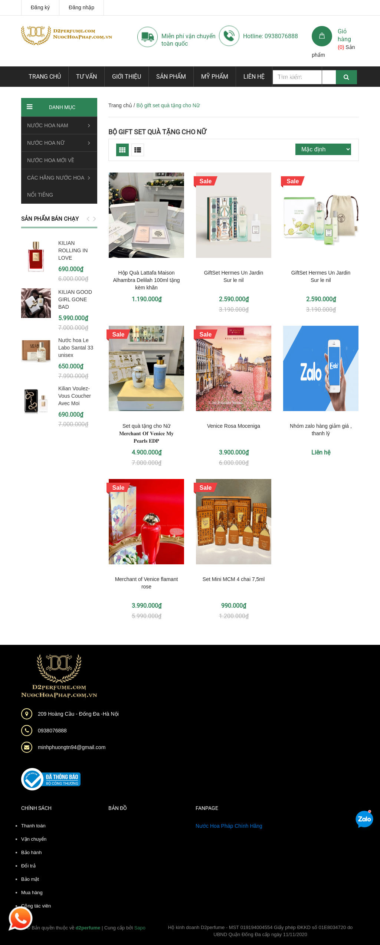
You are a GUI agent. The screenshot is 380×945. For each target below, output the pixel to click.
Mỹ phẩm (214, 76)
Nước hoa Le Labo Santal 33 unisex (75, 347)
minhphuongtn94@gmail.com (71, 747)
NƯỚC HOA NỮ (46, 143)
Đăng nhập (81, 7)
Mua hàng (32, 892)
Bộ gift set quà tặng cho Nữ (157, 132)
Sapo (139, 928)
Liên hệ (254, 76)
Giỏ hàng (344, 35)
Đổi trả (28, 866)
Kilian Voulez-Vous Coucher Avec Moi (74, 395)
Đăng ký (40, 7)
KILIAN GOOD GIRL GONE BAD (75, 299)
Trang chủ (45, 76)
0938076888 (52, 731)
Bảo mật (30, 879)
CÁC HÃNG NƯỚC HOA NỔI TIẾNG (55, 186)
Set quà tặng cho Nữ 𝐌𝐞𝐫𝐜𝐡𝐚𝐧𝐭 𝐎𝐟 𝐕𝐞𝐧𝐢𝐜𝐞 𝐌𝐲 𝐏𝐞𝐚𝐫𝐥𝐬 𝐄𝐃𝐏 (146, 433)
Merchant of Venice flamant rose (146, 583)
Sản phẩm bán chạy (50, 219)
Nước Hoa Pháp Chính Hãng (229, 826)
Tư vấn (86, 76)
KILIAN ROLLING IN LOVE (73, 250)
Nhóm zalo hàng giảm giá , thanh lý (321, 429)
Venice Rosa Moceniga (233, 426)
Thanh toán (33, 825)
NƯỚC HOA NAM (47, 125)
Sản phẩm (171, 76)
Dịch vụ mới (297, 76)
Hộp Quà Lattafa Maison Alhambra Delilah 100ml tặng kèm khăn (146, 280)
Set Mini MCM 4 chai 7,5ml (234, 579)
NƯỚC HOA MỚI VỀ (50, 160)
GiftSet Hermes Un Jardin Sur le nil (233, 276)
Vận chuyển (33, 839)
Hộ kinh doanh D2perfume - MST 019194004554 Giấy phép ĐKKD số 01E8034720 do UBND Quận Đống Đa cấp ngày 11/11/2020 (260, 931)
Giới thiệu (126, 76)
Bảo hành (31, 852)
